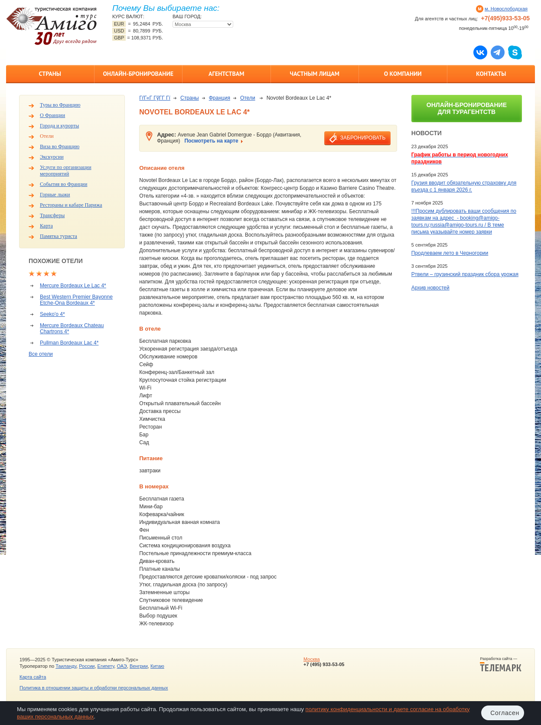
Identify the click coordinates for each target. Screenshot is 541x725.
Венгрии (139, 666)
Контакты (491, 74)
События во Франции (63, 184)
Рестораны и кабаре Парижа (71, 205)
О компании (403, 74)
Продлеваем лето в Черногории (449, 253)
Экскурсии (52, 157)
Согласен (504, 712)
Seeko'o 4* (52, 314)
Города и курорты (59, 126)
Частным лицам (314, 74)
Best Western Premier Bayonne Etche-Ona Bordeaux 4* (76, 300)
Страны (50, 74)
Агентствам (226, 74)
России (87, 666)
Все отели (41, 354)
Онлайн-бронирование (138, 74)
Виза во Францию (59, 146)
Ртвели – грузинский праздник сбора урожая (464, 274)
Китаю (157, 666)
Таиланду (65, 666)
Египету (106, 666)
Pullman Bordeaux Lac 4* (69, 343)
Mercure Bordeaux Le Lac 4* (73, 286)
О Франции (52, 115)
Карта (46, 226)
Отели (47, 136)
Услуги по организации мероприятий (65, 170)
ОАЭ (122, 666)
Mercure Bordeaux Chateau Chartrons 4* (72, 328)
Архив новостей (430, 288)
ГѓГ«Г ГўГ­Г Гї (154, 98)
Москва (311, 659)
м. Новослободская (506, 8)
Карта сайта (33, 676)
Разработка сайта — (500, 664)
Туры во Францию (60, 105)
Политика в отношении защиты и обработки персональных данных (94, 687)
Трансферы (52, 215)
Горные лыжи (55, 195)
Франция (219, 98)
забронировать (362, 138)
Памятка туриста (58, 236)
